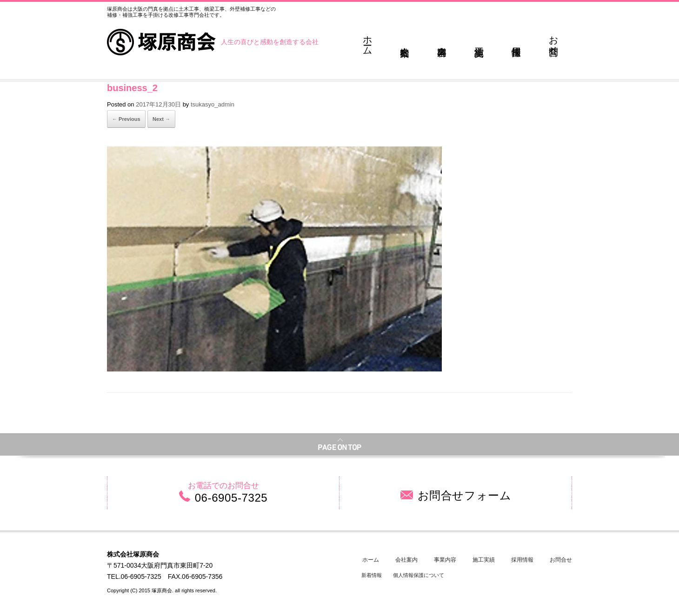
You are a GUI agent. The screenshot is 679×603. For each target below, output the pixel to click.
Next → (161, 119)
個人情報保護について (418, 575)
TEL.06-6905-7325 (134, 576)
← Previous (126, 119)
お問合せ (561, 560)
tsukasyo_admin (212, 104)
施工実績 (484, 560)
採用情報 (522, 560)
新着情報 (371, 575)
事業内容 (445, 560)
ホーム (370, 560)
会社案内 (406, 560)
